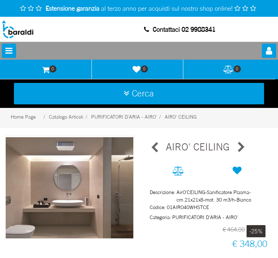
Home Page (23, 117)
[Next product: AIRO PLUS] (240, 147)
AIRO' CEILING (181, 117)
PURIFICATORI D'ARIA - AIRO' (124, 117)
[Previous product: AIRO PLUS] (155, 147)
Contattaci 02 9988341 (179, 29)
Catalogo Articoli (66, 117)
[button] (69, 187)
